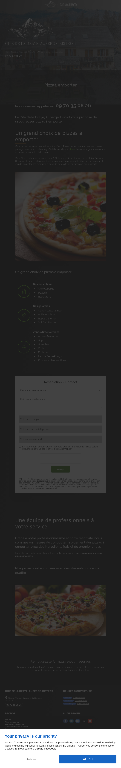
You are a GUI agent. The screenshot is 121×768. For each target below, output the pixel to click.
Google (39, 748)
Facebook (50, 748)
